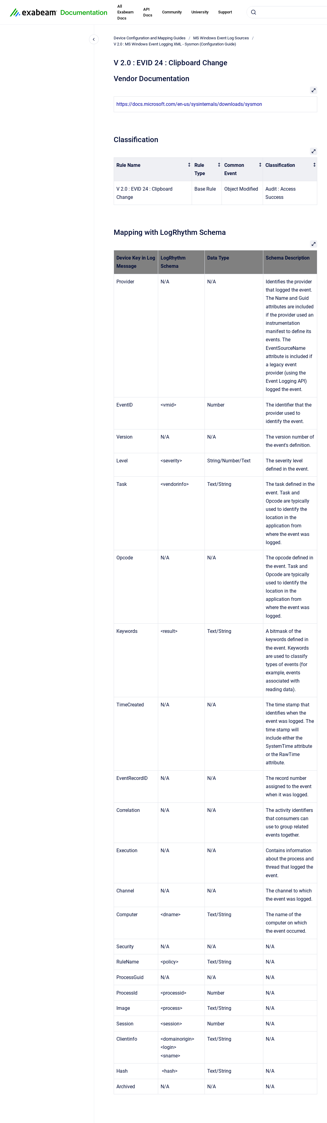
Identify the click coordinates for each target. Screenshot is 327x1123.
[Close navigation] (94, 39)
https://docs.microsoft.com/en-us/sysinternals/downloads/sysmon (189, 104)
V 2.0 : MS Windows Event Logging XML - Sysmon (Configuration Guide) (175, 44)
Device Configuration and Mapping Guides (150, 38)
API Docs (147, 12)
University (199, 12)
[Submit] (253, 12)
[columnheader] (153, 169)
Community (172, 12)
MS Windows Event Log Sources (221, 38)
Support (225, 12)
